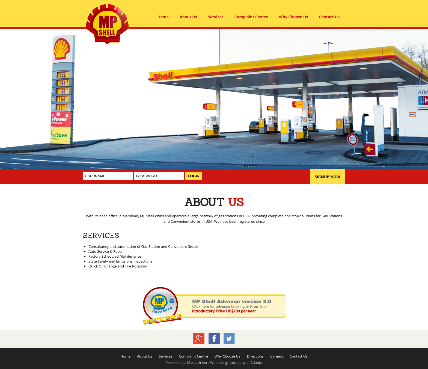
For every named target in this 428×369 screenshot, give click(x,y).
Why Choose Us (293, 16)
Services (216, 16)
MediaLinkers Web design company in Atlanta (224, 362)
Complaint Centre (251, 16)
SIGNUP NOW (327, 176)
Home (163, 16)
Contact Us (329, 16)
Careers (276, 356)
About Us (188, 16)
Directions (255, 356)
